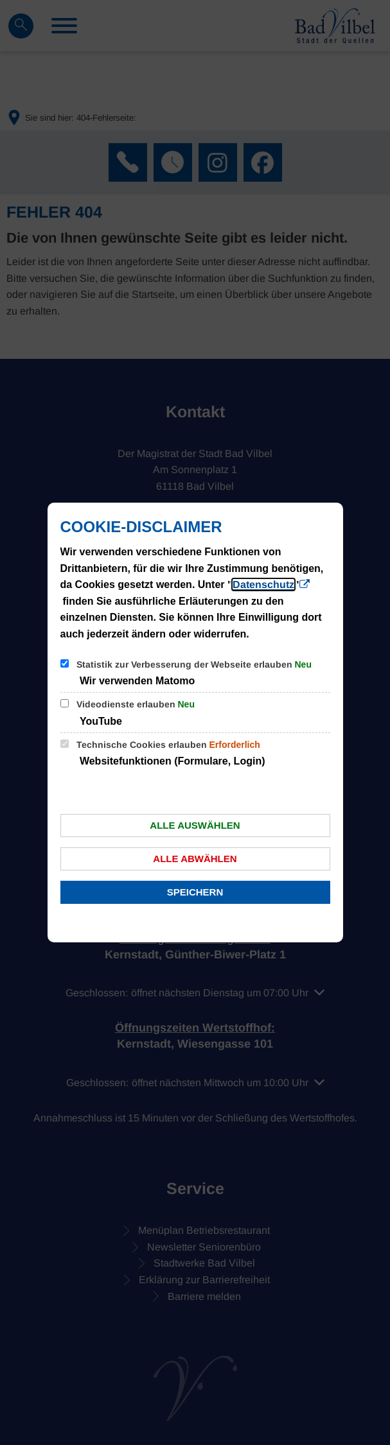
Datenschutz (263, 584)
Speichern (195, 892)
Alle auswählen (195, 825)
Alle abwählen (194, 858)
